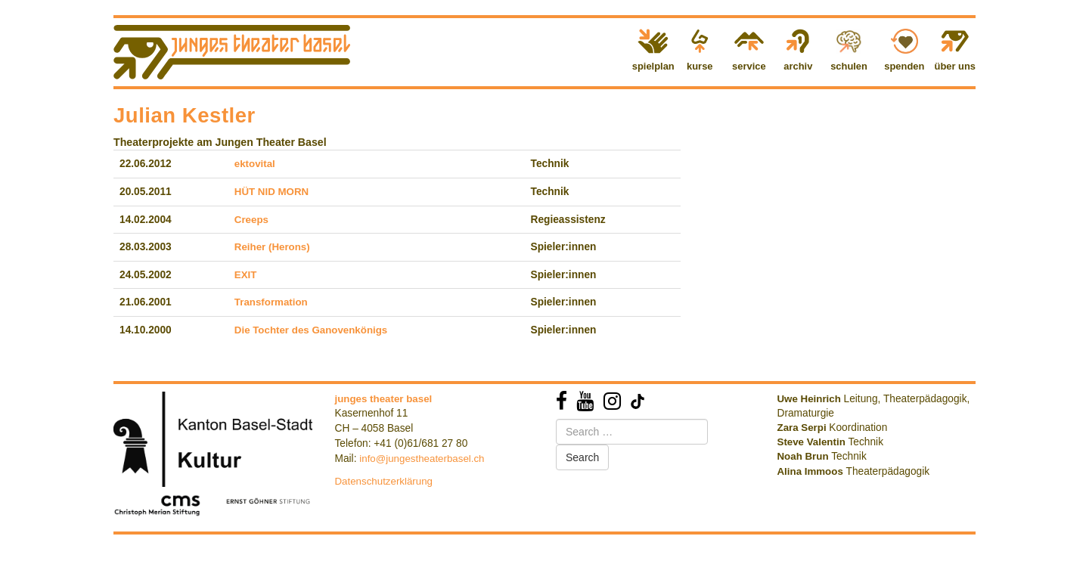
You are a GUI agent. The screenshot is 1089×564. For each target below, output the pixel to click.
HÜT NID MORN (271, 191)
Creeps (251, 219)
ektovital (254, 163)
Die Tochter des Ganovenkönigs (310, 330)
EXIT (245, 274)
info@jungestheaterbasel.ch (421, 458)
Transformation (271, 302)
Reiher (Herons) (272, 247)
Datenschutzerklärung (384, 481)
